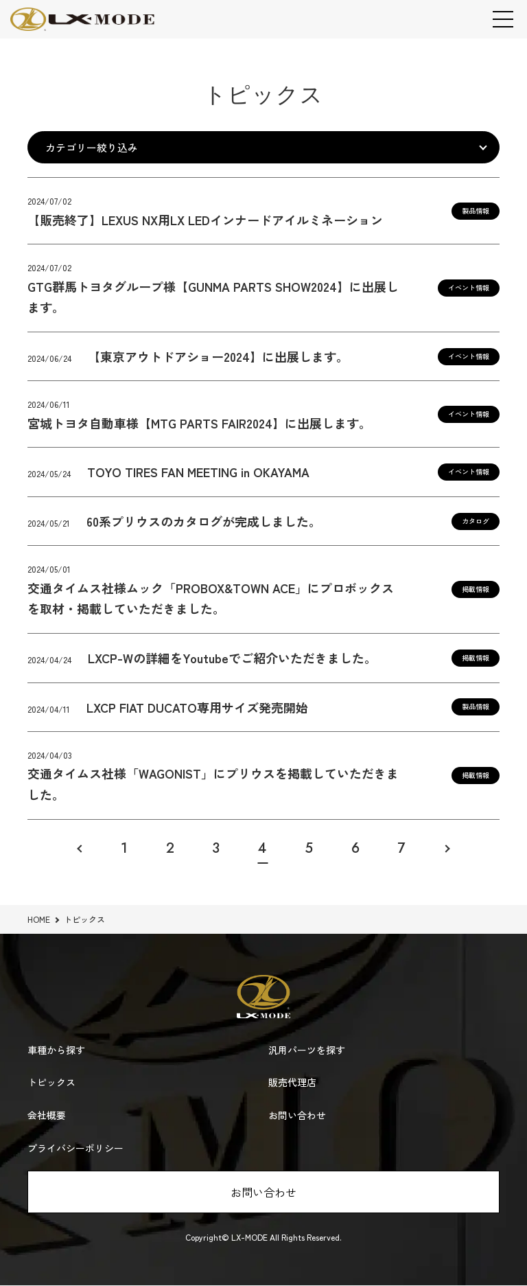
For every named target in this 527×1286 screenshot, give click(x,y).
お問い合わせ (263, 1192)
